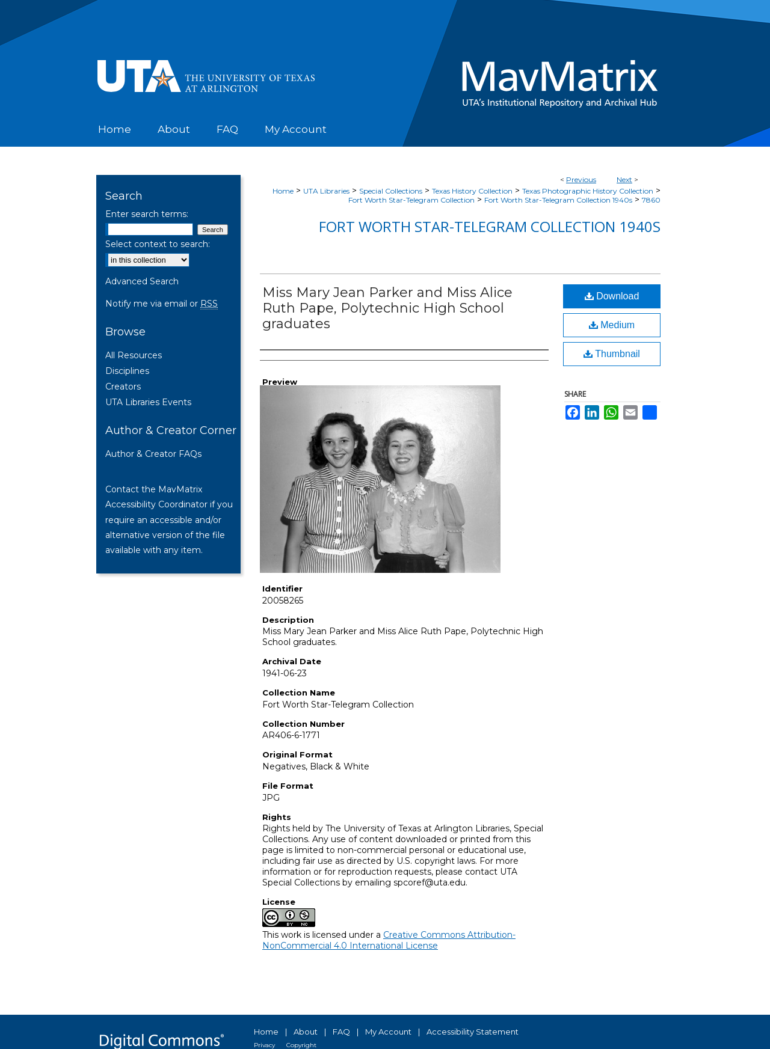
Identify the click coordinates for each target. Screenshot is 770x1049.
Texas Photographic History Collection (587, 190)
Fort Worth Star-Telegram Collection (411, 199)
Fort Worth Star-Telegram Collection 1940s (558, 199)
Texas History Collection (472, 190)
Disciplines (127, 370)
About (306, 1031)
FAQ (341, 1031)
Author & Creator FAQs (153, 453)
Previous (581, 179)
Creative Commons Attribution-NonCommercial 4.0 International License (389, 940)
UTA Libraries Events (148, 402)
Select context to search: (157, 244)
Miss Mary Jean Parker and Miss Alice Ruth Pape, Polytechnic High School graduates (387, 308)
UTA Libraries (326, 190)
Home (283, 190)
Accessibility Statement (473, 1031)
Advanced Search (142, 281)
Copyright (301, 1045)
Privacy (264, 1045)
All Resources (133, 355)
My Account (388, 1031)
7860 (651, 199)
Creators (123, 386)
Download (612, 296)
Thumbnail (612, 354)
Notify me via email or (161, 303)
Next (624, 179)
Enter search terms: (146, 214)
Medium (612, 325)
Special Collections (390, 190)
